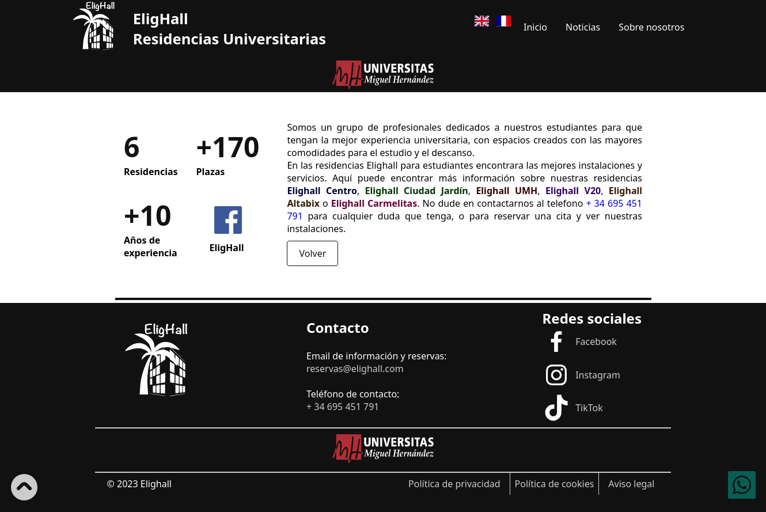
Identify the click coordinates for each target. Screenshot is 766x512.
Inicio (535, 27)
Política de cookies (554, 483)
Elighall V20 (573, 190)
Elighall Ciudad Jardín (416, 190)
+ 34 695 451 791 (342, 406)
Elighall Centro (322, 190)
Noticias (583, 27)
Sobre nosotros (651, 27)
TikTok (573, 408)
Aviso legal (631, 483)
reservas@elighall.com (355, 368)
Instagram (581, 375)
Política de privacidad (454, 483)
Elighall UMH (506, 190)
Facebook (580, 341)
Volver (312, 253)
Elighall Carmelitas (374, 203)
